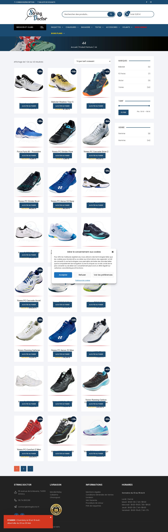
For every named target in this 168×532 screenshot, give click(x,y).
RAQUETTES (57, 27)
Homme (121, 140)
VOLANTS (127, 27)
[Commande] (92, 61)
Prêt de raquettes (93, 506)
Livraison (89, 497)
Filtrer (123, 112)
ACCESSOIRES (113, 27)
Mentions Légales (93, 492)
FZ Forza (121, 73)
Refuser (82, 275)
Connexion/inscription (24, 2)
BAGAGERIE (87, 27)
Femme (121, 133)
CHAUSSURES (72, 27)
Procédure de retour (94, 503)
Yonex (121, 87)
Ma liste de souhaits (46, 2)
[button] (112, 252)
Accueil (74, 47)
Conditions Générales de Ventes (100, 494)
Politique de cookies (82, 280)
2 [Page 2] (23, 468)
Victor (120, 80)
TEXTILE (99, 27)
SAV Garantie (91, 500)
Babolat (121, 67)
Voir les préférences (103, 275)
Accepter (63, 275)
